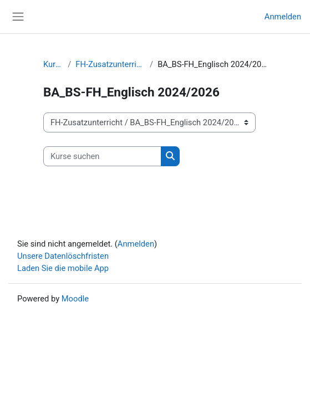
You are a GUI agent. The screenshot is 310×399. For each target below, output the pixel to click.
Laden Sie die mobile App (63, 268)
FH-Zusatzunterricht (110, 64)
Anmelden (283, 17)
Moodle (75, 299)
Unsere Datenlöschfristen (63, 256)
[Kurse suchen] (102, 156)
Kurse (53, 64)
